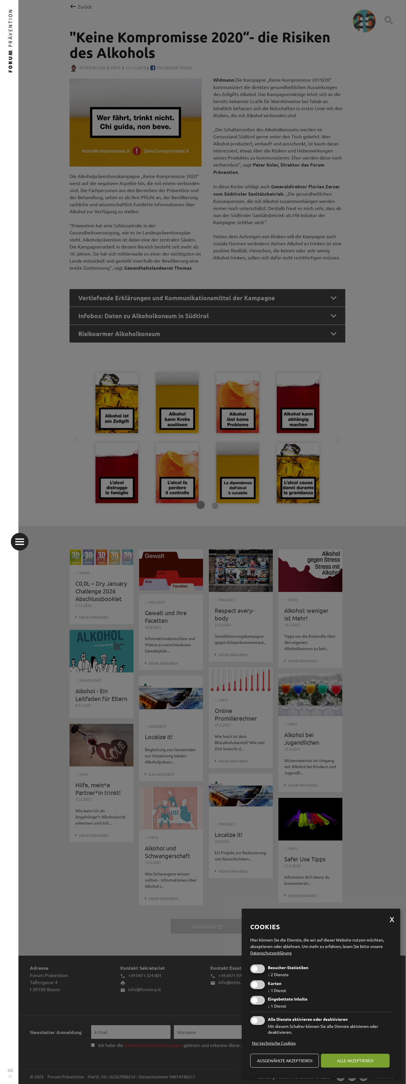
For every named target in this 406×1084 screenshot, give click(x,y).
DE (10, 1070)
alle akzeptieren (355, 1060)
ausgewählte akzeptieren (284, 1060)
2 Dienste (278, 974)
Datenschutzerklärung (271, 952)
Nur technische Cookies (274, 1043)
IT (10, 1076)
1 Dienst (277, 990)
